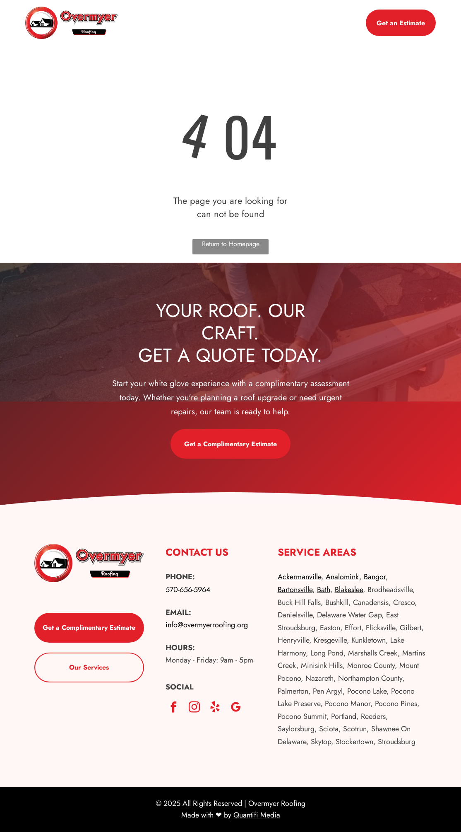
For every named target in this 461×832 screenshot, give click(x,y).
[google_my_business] (236, 708)
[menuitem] (205, 17)
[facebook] (174, 708)
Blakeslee (349, 589)
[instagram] (194, 708)
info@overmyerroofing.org (207, 624)
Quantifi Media (256, 815)
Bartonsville (295, 589)
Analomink (342, 576)
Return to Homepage (230, 244)
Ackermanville (299, 576)
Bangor (375, 576)
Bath (323, 589)
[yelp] (215, 708)
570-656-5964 (188, 589)
